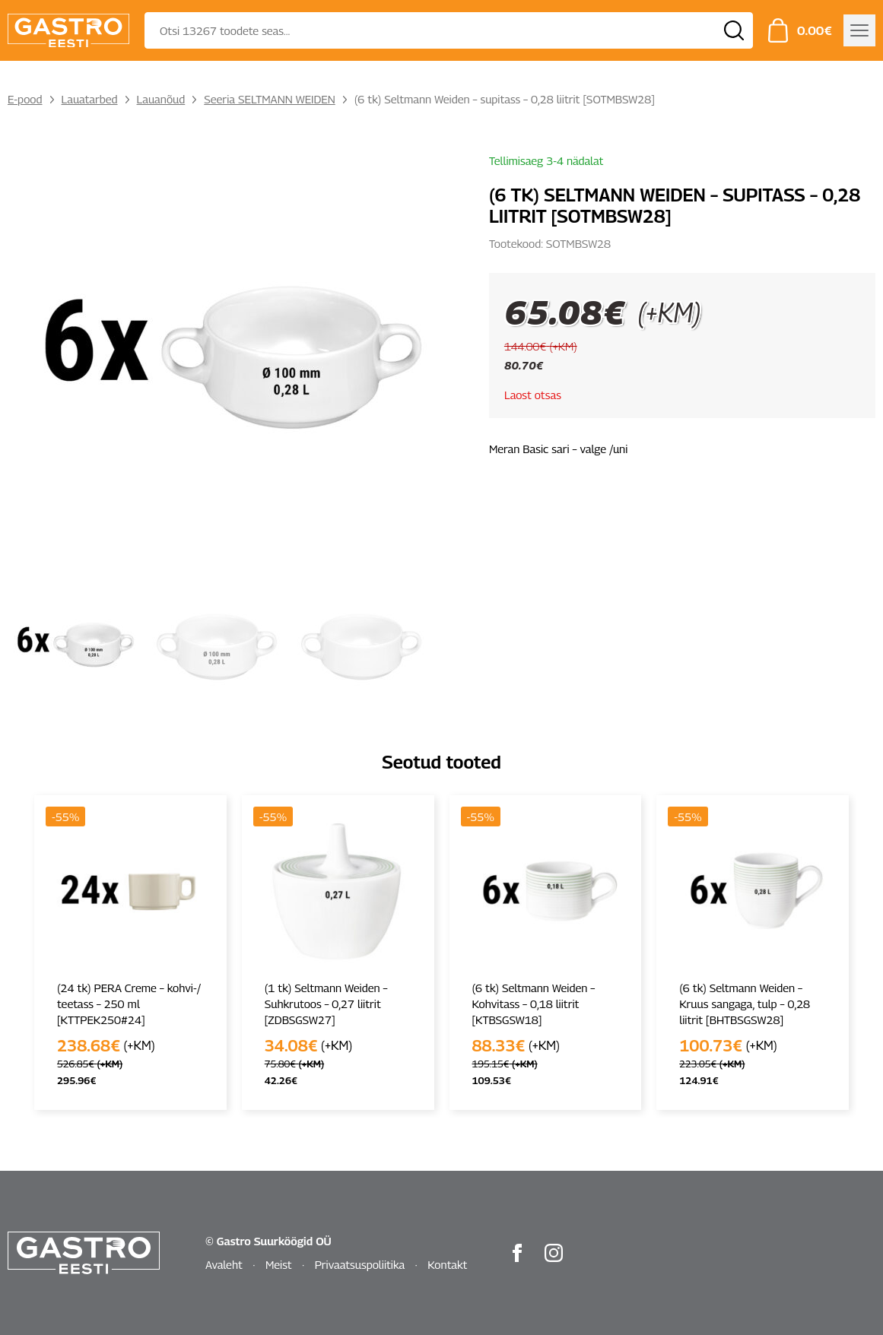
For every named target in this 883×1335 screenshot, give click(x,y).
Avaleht (224, 1264)
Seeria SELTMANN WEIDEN (269, 99)
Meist (278, 1264)
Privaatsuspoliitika (360, 1264)
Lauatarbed (90, 99)
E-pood (25, 99)
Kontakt (447, 1264)
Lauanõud (161, 99)
